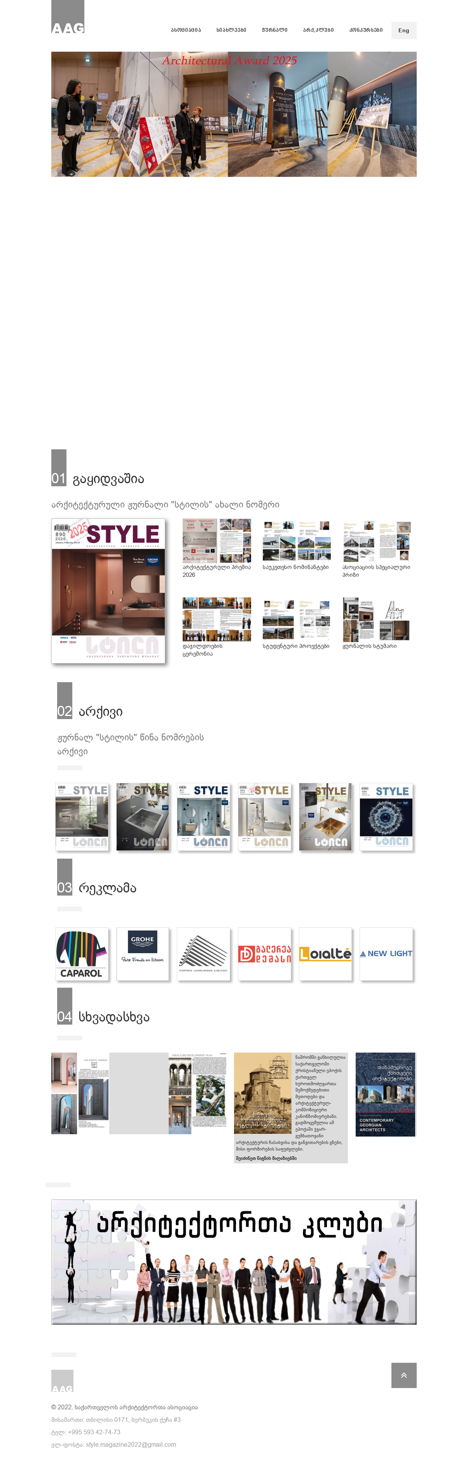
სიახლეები (232, 30)
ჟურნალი (275, 30)
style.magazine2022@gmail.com (131, 1444)
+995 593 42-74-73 (94, 1432)
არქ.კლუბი (318, 30)
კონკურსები (366, 30)
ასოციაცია (186, 30)
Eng (404, 30)
